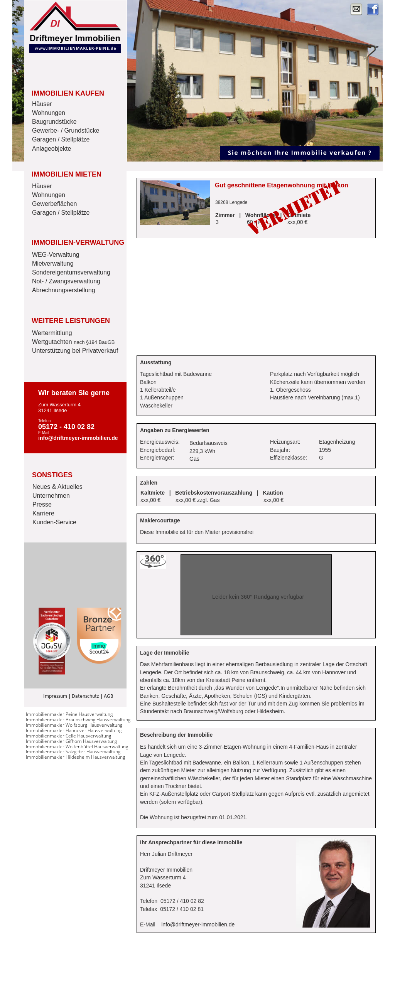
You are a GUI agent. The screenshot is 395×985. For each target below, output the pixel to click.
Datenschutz (85, 696)
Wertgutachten (53, 341)
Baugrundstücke (54, 121)
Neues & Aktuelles (57, 486)
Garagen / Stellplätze (60, 139)
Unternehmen (51, 495)
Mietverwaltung (53, 263)
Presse (42, 504)
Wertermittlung (52, 333)
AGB (108, 696)
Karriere (43, 513)
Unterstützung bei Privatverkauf (75, 350)
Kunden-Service (54, 522)
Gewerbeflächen (54, 203)
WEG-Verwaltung (55, 254)
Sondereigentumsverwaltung (71, 272)
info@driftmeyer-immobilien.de (198, 924)
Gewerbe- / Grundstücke (65, 130)
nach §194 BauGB (94, 342)
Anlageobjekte (51, 148)
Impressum (55, 696)
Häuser (42, 104)
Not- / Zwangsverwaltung (66, 281)
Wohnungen (48, 112)
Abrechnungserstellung (63, 290)
